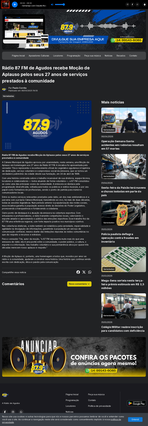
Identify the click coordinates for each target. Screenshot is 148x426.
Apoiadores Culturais (39, 55)
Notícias (109, 55)
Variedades (8, 96)
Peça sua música (92, 55)
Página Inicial (18, 55)
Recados (121, 55)
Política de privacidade (99, 406)
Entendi (135, 419)
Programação (73, 55)
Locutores (58, 55)
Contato (133, 55)
